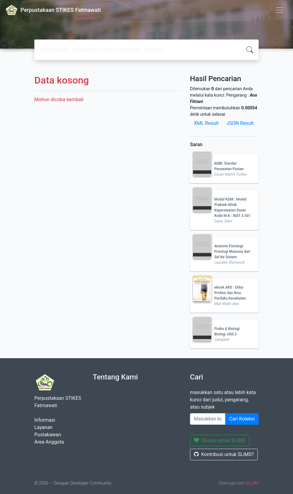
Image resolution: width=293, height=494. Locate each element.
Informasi (44, 420)
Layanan (43, 427)
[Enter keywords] (208, 419)
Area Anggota (49, 442)
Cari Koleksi (242, 419)
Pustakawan (47, 434)
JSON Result (239, 123)
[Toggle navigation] (279, 10)
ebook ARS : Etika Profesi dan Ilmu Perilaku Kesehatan (230, 292)
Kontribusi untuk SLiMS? (224, 454)
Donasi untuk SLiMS (219, 440)
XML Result (206, 123)
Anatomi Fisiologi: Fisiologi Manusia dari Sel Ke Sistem (232, 251)
